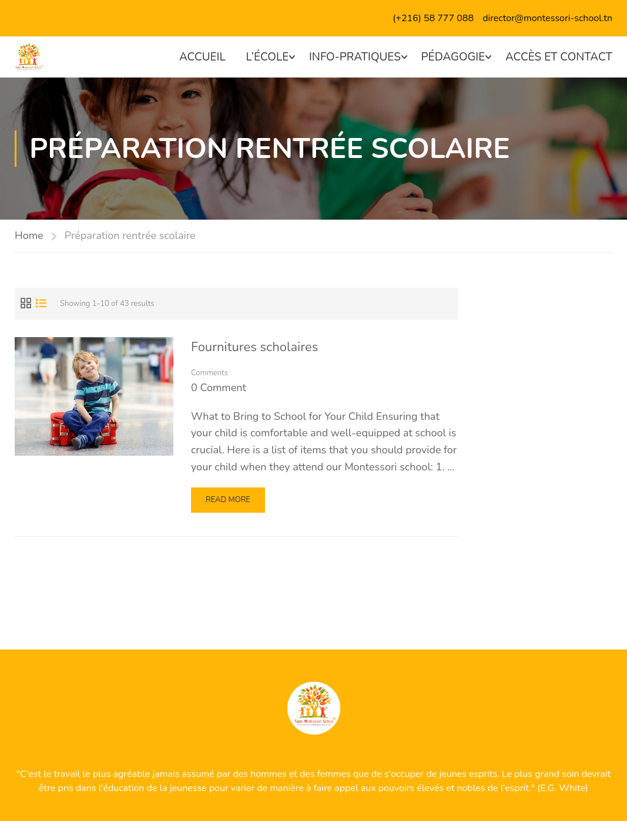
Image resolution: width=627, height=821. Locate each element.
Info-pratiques (355, 57)
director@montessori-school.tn (547, 18)
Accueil (202, 57)
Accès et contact (558, 57)
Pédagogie (453, 57)
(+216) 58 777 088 (433, 18)
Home (29, 235)
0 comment (218, 388)
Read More (231, 503)
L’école (267, 57)
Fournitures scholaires (254, 347)
